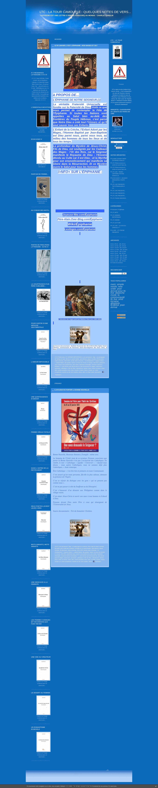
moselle (76, 370)
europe (90, 370)
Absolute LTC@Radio (118, 209)
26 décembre (100, 359)
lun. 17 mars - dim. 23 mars (119, 249)
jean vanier (76, 364)
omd (120, 299)
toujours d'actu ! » (69, 552)
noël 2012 (96, 362)
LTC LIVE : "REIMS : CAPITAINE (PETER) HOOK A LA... (118, 173)
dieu (56, 370)
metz (113, 284)
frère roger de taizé (93, 546)
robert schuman (59, 360)
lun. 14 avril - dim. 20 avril (119, 247)
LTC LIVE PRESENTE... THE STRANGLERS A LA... (119, 186)
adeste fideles (60, 362)
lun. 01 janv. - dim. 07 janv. (119, 259)
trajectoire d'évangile (85, 364)
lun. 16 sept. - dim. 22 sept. (119, 257)
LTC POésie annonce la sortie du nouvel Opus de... (119, 164)
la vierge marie (90, 372)
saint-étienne (83, 359)
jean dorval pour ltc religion (87, 366)
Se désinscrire (119, 145)
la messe (98, 368)
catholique (64, 368)
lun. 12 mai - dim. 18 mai (119, 245)
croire (102, 368)
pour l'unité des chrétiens (67, 548)
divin (84, 372)
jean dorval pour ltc (74, 366)
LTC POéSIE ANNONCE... (119, 198)
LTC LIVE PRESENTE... (119, 190)
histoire (86, 368)
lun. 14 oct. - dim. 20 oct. (119, 253)
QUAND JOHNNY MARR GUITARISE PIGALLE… (119, 159)
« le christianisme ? (89, 360)
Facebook (97, 561)
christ (93, 368)
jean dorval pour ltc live (118, 290)
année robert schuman (77, 360)
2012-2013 (67, 360)
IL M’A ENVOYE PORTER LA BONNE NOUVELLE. (72, 390)
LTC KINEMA (116, 220)
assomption (98, 372)
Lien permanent (87, 357)
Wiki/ (72, 224)
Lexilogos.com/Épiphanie (80, 229)
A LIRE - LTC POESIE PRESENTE (118, 231)
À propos (121, 84)
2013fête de (78, 548)
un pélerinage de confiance (79, 546)
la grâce (75, 372)
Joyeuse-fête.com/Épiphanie (80, 214)
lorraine (115, 301)
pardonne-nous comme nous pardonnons (78, 554)
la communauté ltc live (118, 297)
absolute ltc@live (115, 304)
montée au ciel (66, 372)
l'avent (73, 362)
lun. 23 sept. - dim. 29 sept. (119, 255)
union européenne (66, 561)
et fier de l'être (71, 368)
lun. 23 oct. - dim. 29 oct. (119, 260)
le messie (90, 362)
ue (93, 370)
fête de (68, 359)
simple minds (117, 285)
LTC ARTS (115, 212)
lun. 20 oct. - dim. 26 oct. (119, 244)
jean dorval (65, 366)
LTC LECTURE (116, 222)
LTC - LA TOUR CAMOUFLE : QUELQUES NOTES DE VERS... (85, 12)
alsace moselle (92, 359)
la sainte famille (74, 359)
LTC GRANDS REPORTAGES (116, 216)
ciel (72, 372)
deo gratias (68, 362)
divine (80, 372)
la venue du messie (81, 362)
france (86, 370)
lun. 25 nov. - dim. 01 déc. (119, 251)
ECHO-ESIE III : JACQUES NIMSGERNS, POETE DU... (119, 179)
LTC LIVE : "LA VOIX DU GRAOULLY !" (119, 226)
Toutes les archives (117, 262)
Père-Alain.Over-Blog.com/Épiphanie (80, 219)
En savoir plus (112, 786)
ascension (57, 368)
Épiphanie (84, 224)
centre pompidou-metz (64, 370)
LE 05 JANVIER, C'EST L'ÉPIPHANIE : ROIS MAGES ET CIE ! (76, 45)
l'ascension (99, 366)
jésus (89, 368)
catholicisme (79, 368)
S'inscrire (119, 144)
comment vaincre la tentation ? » (70, 556)
